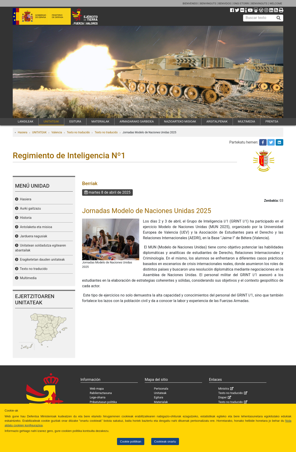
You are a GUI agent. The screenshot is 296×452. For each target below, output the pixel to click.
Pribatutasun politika (103, 402)
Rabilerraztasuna (101, 393)
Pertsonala (161, 388)
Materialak (161, 402)
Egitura (158, 397)
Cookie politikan (130, 441)
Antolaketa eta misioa (35, 227)
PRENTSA (271, 121)
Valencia (56, 132)
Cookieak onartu (165, 441)
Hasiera (22, 132)
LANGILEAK (25, 121)
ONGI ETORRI (241, 3)
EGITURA (75, 121)
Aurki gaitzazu (29, 209)
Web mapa (97, 388)
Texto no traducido (78, 132)
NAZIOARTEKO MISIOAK (180, 121)
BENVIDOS (224, 3)
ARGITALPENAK (217, 121)
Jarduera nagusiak (32, 236)
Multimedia (27, 278)
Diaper (222, 397)
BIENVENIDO (190, 3)
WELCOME (275, 3)
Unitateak (160, 393)
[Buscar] (278, 18)
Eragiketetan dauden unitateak (41, 260)
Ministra (223, 388)
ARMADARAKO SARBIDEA (137, 121)
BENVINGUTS (208, 3)
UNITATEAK (51, 121)
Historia (24, 218)
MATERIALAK (100, 121)
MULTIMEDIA (246, 121)
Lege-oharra (97, 397)
